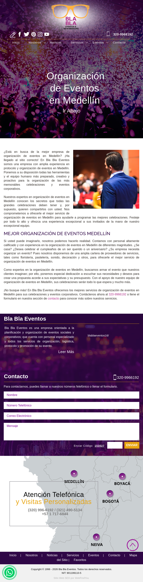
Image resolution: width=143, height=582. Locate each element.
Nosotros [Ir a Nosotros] (35, 42)
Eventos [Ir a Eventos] (98, 42)
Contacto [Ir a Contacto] (119, 42)
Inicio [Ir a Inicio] (16, 42)
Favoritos (80, 559)
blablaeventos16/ (98, 335)
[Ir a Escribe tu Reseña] (12, 35)
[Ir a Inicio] (71, 13)
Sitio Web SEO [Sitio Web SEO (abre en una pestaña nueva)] (62, 578)
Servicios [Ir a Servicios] (77, 42)
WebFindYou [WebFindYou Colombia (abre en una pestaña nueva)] (82, 578)
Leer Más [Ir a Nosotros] (66, 352)
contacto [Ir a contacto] (53, 298)
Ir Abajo (71, 111)
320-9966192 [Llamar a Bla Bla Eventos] (123, 34)
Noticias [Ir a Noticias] (56, 42)
